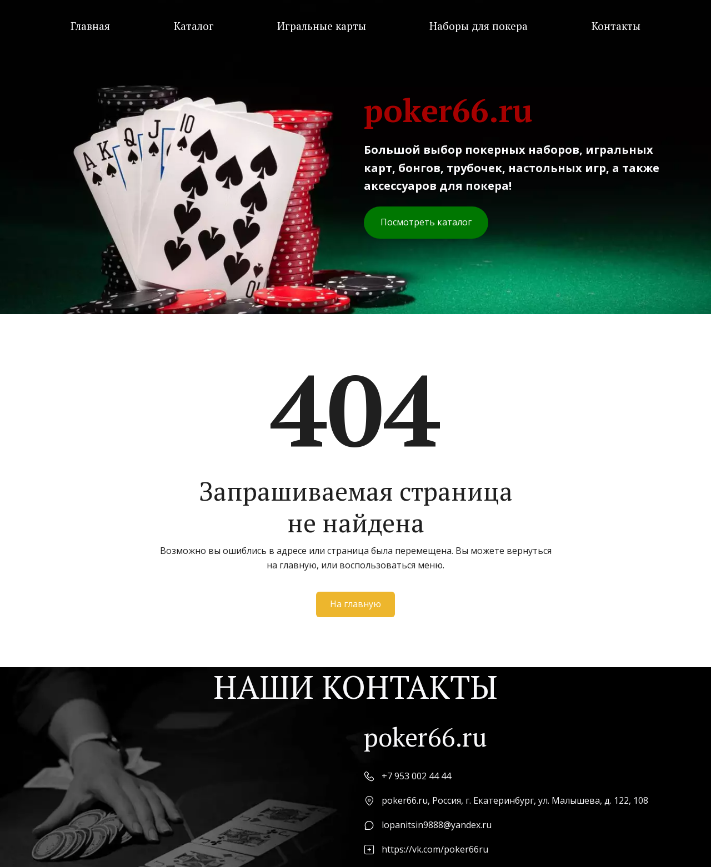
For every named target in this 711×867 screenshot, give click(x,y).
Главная (90, 26)
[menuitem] (90, 26)
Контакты (616, 26)
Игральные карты (321, 26)
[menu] (355, 26)
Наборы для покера (478, 26)
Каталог (194, 26)
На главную (355, 604)
